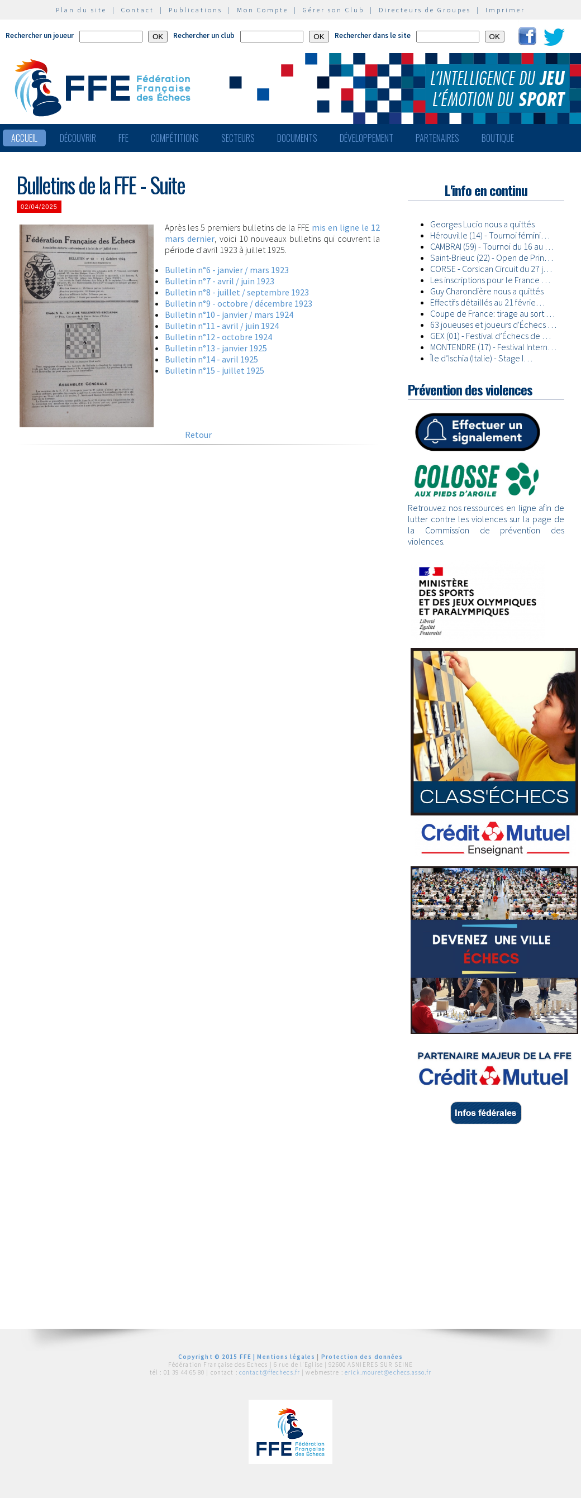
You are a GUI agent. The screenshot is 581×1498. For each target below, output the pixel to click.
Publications (195, 10)
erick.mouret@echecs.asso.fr (388, 1372)
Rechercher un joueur (40, 35)
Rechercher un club (204, 35)
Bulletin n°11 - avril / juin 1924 (222, 325)
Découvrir (78, 138)
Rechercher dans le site (373, 35)
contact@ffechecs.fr (269, 1372)
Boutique (498, 138)
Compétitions (175, 138)
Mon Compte (262, 10)
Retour (198, 434)
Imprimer (505, 10)
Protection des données (362, 1357)
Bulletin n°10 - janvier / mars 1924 (229, 314)
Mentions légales (286, 1357)
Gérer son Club (333, 10)
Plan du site (81, 10)
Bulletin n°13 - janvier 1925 (216, 348)
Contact (137, 10)
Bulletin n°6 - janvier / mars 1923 (227, 269)
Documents (297, 138)
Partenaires (437, 138)
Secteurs (238, 138)
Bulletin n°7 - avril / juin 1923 (219, 281)
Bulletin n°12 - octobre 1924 (218, 336)
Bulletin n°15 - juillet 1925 (214, 370)
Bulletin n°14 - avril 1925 (211, 359)
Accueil (24, 138)
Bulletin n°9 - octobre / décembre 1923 (238, 303)
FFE (123, 138)
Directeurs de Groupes (425, 10)
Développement (366, 138)
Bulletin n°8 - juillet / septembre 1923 (237, 292)
